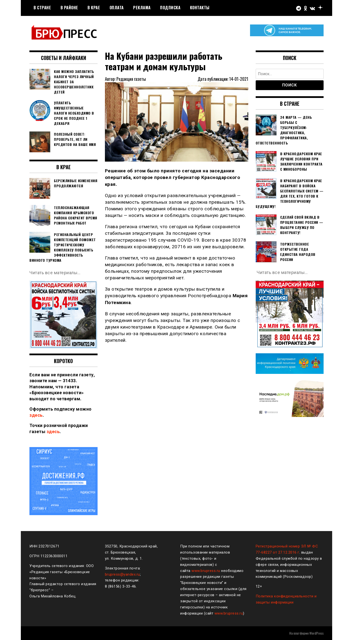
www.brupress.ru (205, 571)
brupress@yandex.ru (122, 574)
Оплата (117, 8)
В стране (42, 8)
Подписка (170, 8)
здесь (36, 415)
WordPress (316, 633)
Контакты (200, 8)
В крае (94, 8)
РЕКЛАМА (142, 8)
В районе (69, 8)
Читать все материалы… (55, 272)
